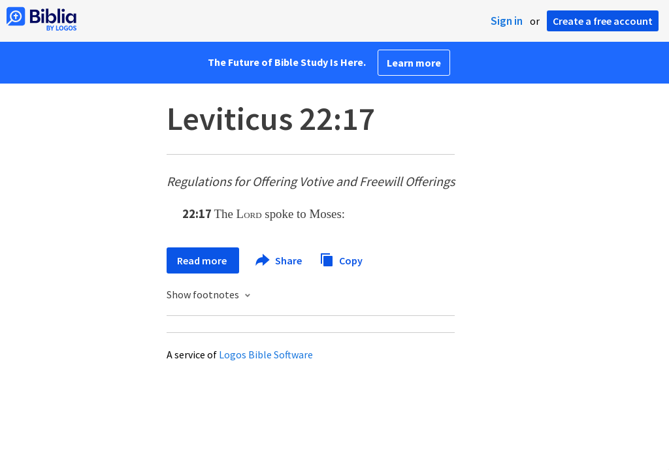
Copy (341, 259)
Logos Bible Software (266, 354)
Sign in (507, 21)
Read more (203, 260)
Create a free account (603, 20)
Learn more (414, 62)
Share (279, 260)
